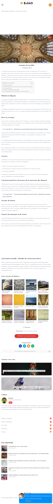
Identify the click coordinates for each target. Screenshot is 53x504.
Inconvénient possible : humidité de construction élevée (16, 91)
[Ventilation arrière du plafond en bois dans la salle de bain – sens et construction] (4, 463)
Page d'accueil (4, 11)
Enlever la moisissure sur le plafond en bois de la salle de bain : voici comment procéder (29, 453)
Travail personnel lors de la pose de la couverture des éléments (18, 86)
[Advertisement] (26, 24)
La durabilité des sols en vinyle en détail (18, 446)
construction (30, 331)
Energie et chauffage (6, 418)
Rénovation (11, 11)
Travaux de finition (7, 88)
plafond (35, 331)
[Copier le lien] (26, 351)
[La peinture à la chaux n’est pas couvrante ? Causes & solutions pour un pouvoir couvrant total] (4, 470)
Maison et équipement (6, 422)
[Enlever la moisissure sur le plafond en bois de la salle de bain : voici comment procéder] (4, 455)
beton (24, 331)
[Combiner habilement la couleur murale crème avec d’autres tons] (4, 477)
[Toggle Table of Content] (31, 83)
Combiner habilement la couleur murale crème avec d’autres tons (23, 475)
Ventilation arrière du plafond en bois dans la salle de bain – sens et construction (27, 460)
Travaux (3, 432)
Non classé (4, 425)
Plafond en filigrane (7, 85)
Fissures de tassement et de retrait (11, 89)
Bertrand (11, 398)
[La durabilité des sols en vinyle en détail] (4, 448)
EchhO (26, 5)
